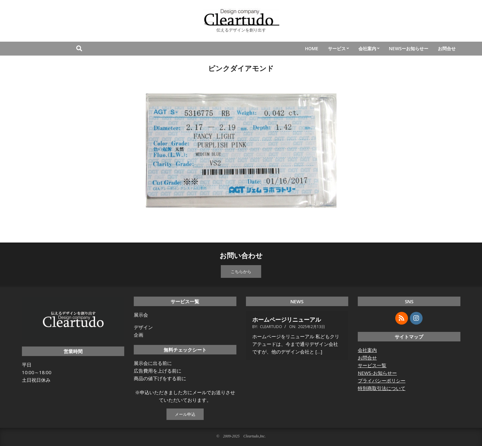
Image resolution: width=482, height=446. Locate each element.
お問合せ (367, 357)
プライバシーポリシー (381, 380)
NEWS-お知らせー (377, 373)
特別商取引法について (381, 388)
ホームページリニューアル (286, 319)
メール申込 (185, 414)
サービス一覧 (372, 365)
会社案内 (367, 350)
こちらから (241, 271)
